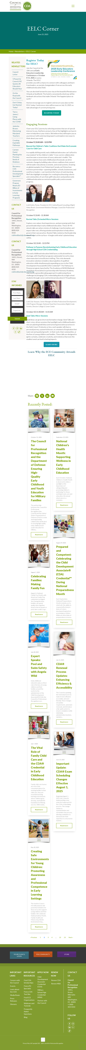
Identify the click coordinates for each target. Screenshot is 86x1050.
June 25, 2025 (60, 759)
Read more (39, 534)
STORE (66, 954)
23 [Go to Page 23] (65, 937)
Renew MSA (56, 984)
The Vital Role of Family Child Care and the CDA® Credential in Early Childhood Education (38, 763)
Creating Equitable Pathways (16, 142)
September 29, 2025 (62, 437)
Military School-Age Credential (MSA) (41, 993)
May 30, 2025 (35, 847)
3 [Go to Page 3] (48, 937)
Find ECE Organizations (29, 998)
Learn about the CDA (14, 990)
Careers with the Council (15, 981)
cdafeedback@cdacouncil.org (23, 235)
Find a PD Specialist (27, 987)
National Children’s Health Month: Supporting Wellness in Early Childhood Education (63, 457)
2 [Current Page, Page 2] (44, 937)
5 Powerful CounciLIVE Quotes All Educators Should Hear (17, 84)
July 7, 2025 (34, 744)
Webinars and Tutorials (29, 1004)
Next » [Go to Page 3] (71, 937)
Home (11, 51)
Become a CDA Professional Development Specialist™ (18, 171)
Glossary (13, 1004)
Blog (25, 1017)
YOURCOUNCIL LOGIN (19, 955)
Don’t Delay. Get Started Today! (17, 104)
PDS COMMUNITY (43, 954)
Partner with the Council (42, 1001)
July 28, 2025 (35, 652)
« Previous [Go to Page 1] (33, 937)
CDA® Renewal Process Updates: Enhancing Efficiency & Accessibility (64, 675)
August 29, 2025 (61, 543)
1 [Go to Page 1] (40, 937)
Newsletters (20, 51)
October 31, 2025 (36, 437)
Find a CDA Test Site (28, 993)
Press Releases (13, 999)
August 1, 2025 (35, 572)
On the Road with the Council (17, 95)
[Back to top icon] (43, 1040)
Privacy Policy (26, 1043)
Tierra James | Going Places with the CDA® (17, 117)
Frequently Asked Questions (28, 1011)
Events (12, 986)
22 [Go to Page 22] (60, 937)
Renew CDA (56, 980)
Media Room (15, 995)
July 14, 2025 (60, 660)
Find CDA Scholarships (28, 981)
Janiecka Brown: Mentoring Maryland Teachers (17, 131)
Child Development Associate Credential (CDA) (42, 982)
